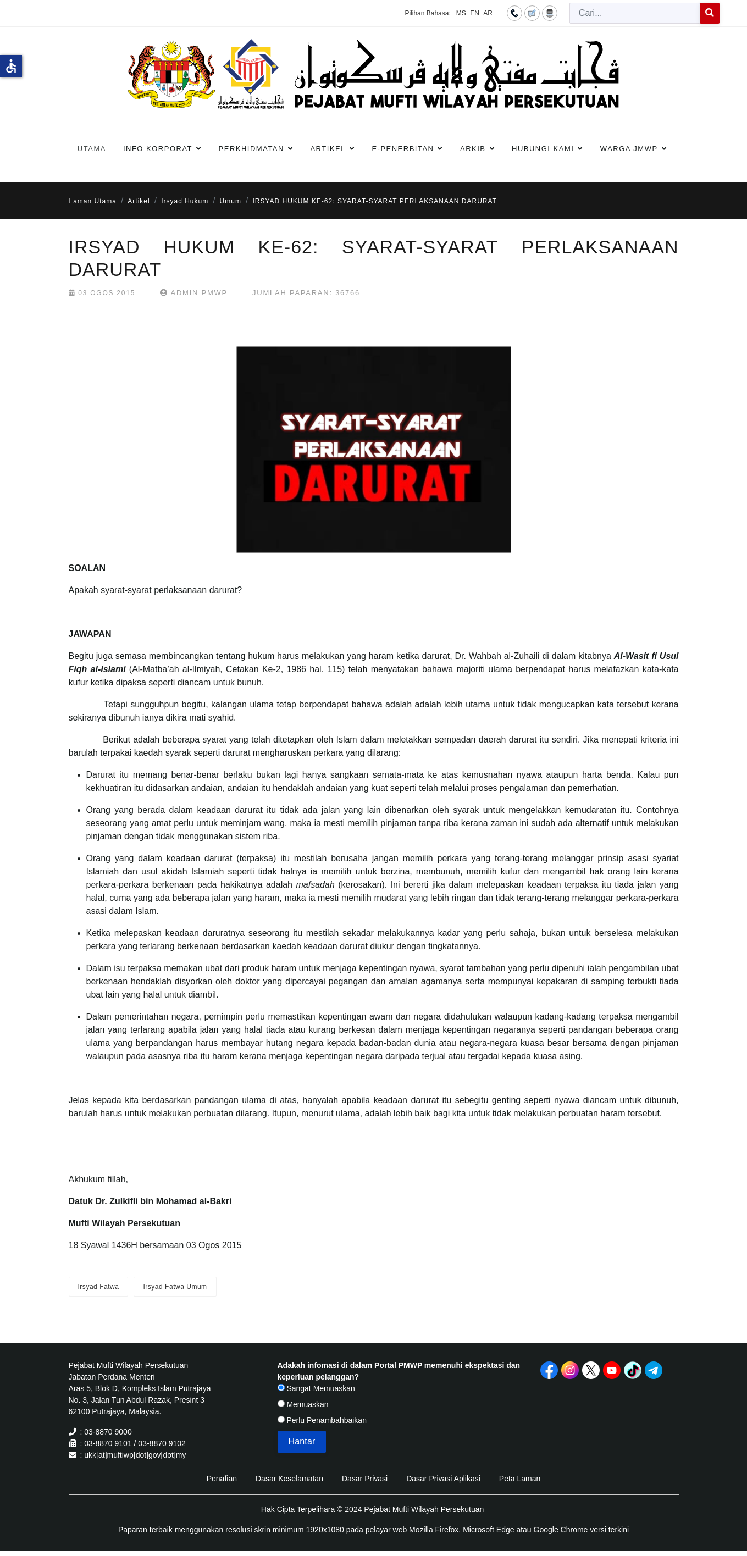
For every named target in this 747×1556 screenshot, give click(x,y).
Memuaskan (303, 1404)
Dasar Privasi (365, 1478)
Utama (92, 149)
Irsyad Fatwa (98, 1287)
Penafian (222, 1478)
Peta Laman (520, 1478)
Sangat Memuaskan (316, 1388)
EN (474, 13)
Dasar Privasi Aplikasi (443, 1478)
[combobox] (634, 13)
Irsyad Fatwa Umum (175, 1287)
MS (461, 13)
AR (488, 13)
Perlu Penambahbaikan (322, 1420)
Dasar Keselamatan (289, 1478)
